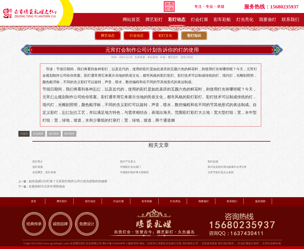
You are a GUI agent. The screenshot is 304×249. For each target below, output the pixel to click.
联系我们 (290, 19)
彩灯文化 (165, 35)
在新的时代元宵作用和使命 (47, 186)
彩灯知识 (194, 35)
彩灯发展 (37, 166)
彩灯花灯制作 (226, 243)
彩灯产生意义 (128, 161)
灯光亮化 (245, 19)
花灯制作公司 (190, 243)
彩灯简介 (37, 161)
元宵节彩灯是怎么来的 (221, 172)
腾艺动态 (108, 35)
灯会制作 (38, 133)
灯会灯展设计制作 (248, 243)
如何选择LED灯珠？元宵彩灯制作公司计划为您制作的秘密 (68, 181)
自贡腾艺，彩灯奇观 (44, 172)
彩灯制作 (69, 133)
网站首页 (131, 19)
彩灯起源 (213, 161)
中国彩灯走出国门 (130, 166)
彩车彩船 (222, 19)
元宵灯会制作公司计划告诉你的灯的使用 (152, 50)
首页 (33, 201)
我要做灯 (267, 19)
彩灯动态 (176, 19)
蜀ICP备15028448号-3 (114, 243)
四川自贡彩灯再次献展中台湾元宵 (227, 166)
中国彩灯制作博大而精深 (134, 172)
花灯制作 (54, 133)
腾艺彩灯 (154, 19)
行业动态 (136, 35)
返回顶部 (260, 201)
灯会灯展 (199, 19)
